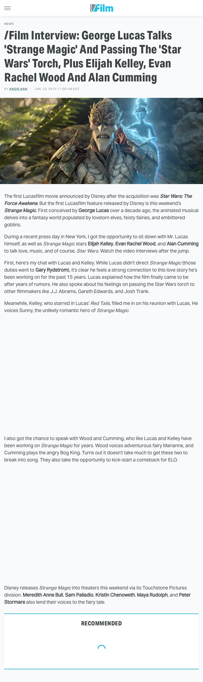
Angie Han (18, 89)
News (9, 24)
